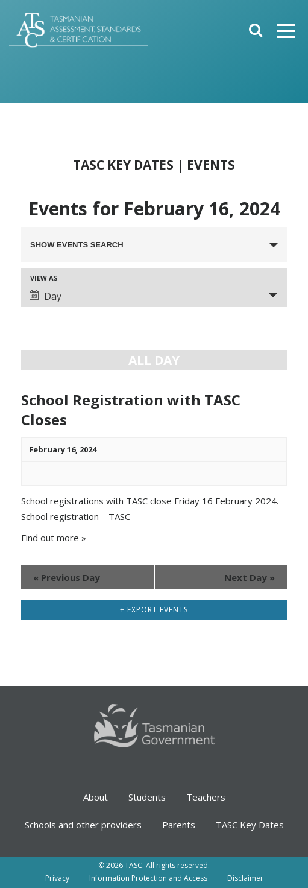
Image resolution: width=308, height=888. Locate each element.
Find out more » (53, 537)
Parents (178, 825)
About (95, 797)
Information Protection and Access (148, 878)
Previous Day (66, 577)
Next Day (249, 577)
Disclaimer (245, 878)
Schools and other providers (83, 825)
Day (45, 296)
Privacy (57, 878)
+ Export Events (154, 609)
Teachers (205, 797)
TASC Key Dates (250, 825)
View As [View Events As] (44, 277)
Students (147, 797)
